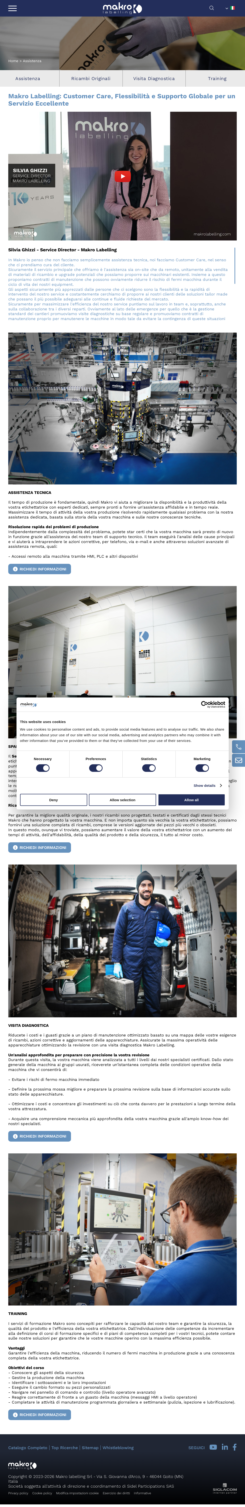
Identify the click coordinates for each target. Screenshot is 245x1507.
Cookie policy (42, 1493)
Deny (53, 800)
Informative (142, 1493)
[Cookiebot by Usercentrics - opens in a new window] (204, 704)
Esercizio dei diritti (116, 1493)
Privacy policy (18, 1493)
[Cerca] (216, 9)
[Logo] (122, 8)
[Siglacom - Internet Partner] (225, 1492)
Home (13, 61)
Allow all (191, 800)
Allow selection (122, 800)
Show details (205, 785)
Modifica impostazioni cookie (77, 1493)
